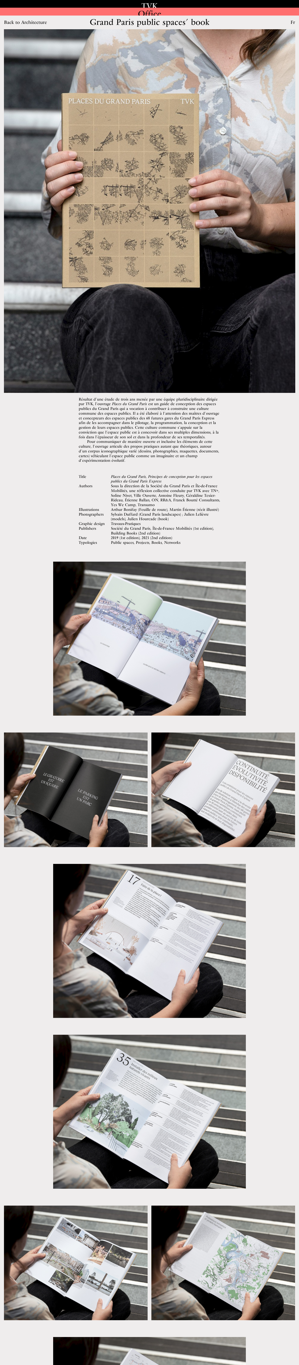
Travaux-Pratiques (126, 523)
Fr (292, 22)
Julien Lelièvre (196, 514)
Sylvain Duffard (124, 514)
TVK (149, 6)
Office (149, 14)
